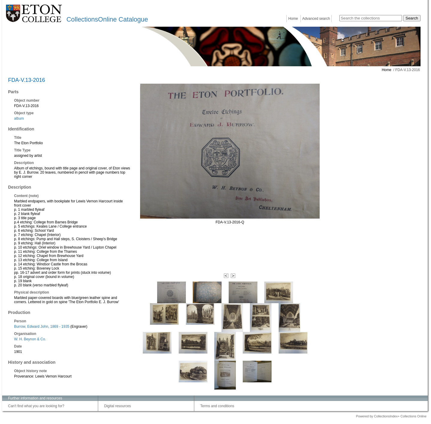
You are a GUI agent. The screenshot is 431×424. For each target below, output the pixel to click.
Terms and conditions (217, 406)
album (19, 118)
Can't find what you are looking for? (36, 406)
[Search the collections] (370, 18)
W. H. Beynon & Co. (30, 339)
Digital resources (117, 406)
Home (293, 18)
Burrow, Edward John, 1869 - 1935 (41, 326)
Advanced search (316, 18)
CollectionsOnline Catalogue (107, 19)
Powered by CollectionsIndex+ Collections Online (391, 416)
